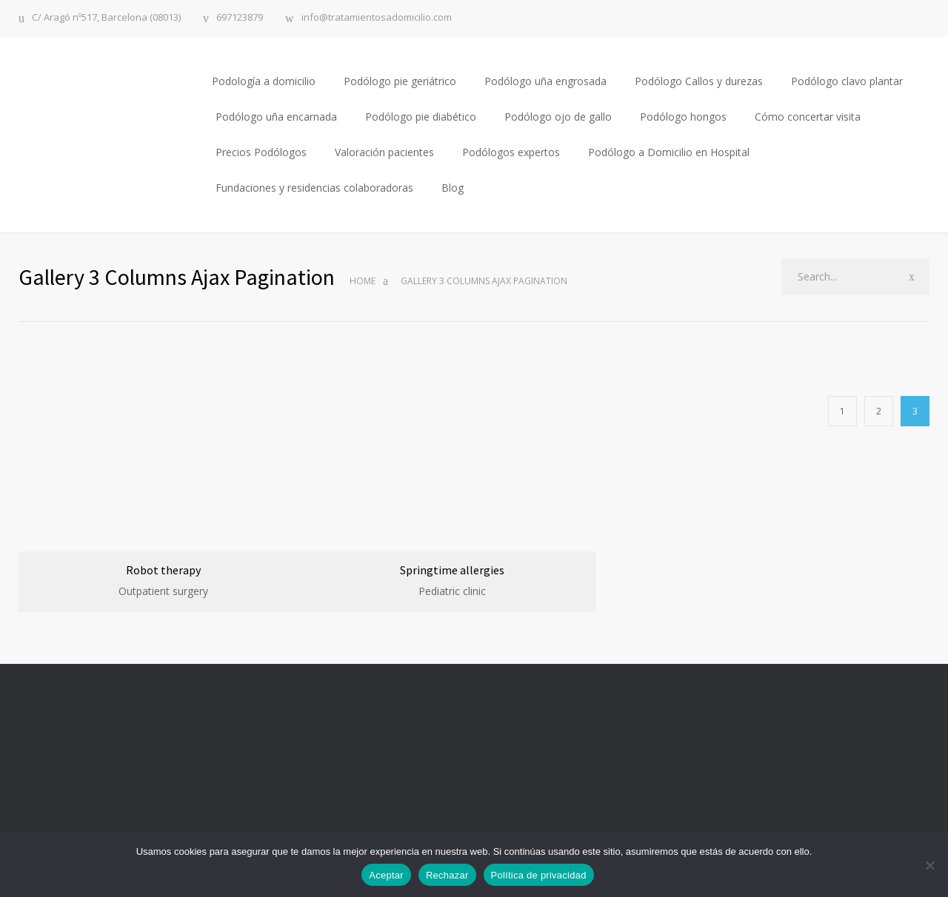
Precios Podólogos (261, 152)
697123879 (239, 18)
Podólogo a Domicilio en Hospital (669, 152)
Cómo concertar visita (808, 117)
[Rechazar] (929, 865)
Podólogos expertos (511, 152)
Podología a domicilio (264, 81)
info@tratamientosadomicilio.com (376, 18)
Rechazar (447, 875)
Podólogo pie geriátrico (400, 81)
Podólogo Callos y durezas (699, 81)
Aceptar (386, 875)
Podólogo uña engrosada (545, 81)
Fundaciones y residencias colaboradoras (314, 188)
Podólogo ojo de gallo (558, 117)
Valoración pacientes (384, 152)
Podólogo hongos (683, 117)
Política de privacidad (539, 875)
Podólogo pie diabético (420, 117)
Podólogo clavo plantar (847, 81)
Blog (452, 188)
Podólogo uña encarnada (276, 117)
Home (362, 281)
